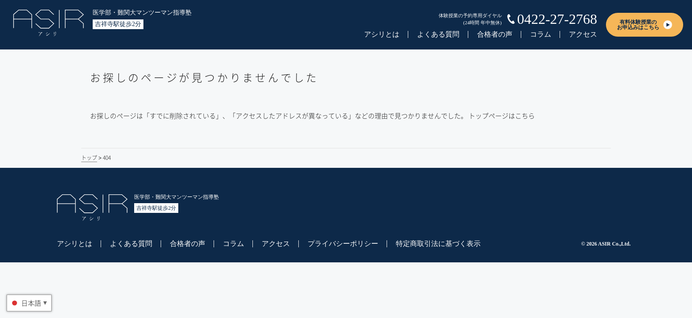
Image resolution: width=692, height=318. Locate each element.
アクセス (583, 34)
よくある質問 (438, 34)
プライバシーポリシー (343, 243)
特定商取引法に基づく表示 (438, 243)
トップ (89, 158)
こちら (525, 116)
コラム (540, 34)
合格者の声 (494, 34)
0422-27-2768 (557, 19)
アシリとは (381, 34)
